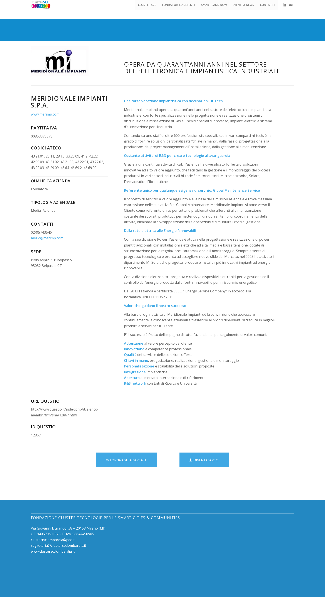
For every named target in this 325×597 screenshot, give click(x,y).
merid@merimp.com (47, 238)
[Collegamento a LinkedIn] (284, 5)
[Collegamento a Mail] (291, 5)
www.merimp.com (45, 114)
